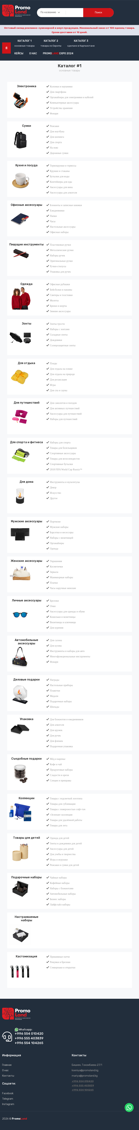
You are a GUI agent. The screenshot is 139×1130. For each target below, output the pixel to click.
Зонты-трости (57, 324)
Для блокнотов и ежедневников (66, 719)
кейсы (18, 53)
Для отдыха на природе (62, 374)
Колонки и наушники (61, 86)
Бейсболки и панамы (61, 289)
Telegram (7, 1098)
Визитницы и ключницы (63, 622)
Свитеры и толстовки (61, 295)
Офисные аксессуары (26, 205)
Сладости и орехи (59, 775)
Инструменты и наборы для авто (67, 651)
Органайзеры (57, 543)
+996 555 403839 (83, 1085)
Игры (53, 385)
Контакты (8, 1075)
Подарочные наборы (61, 701)
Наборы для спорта (60, 442)
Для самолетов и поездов (63, 403)
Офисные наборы (59, 232)
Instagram (8, 1104)
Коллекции (26, 798)
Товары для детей (26, 837)
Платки (54, 582)
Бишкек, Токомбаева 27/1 (87, 1065)
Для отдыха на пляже (61, 368)
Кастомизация (26, 956)
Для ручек (55, 735)
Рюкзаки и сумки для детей (64, 865)
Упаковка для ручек (60, 271)
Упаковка (26, 719)
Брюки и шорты (58, 306)
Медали (54, 696)
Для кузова (56, 645)
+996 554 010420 (83, 1081)
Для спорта (56, 142)
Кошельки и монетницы (62, 617)
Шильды (54, 707)
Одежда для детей (59, 838)
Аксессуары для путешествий (66, 413)
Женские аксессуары (26, 561)
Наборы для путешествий (63, 419)
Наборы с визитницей (61, 538)
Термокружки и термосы (63, 165)
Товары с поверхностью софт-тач (67, 809)
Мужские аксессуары (26, 521)
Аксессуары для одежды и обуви (67, 611)
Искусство (55, 493)
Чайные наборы (58, 877)
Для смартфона (58, 92)
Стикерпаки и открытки (62, 967)
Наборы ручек (57, 255)
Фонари (54, 113)
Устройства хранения (61, 108)
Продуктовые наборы (61, 769)
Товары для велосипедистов (65, 458)
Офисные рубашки (60, 284)
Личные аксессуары (26, 600)
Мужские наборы (59, 527)
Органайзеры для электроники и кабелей (71, 97)
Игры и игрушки (59, 859)
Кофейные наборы (59, 883)
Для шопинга (57, 137)
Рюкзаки (54, 126)
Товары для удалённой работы (66, 820)
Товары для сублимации (63, 804)
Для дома (26, 481)
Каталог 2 (51, 40)
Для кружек (56, 730)
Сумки (26, 125)
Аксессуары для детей (62, 849)
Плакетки (55, 690)
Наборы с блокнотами (61, 888)
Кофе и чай (56, 764)
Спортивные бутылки (61, 464)
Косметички (56, 566)
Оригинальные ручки (61, 261)
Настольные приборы (61, 685)
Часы (52, 221)
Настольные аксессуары (63, 226)
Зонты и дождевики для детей (66, 843)
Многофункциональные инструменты (70, 656)
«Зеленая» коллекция (61, 814)
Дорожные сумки (59, 153)
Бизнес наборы (58, 899)
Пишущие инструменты (26, 244)
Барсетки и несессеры (61, 532)
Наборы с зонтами (59, 329)
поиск (98, 12)
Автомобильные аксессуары (26, 641)
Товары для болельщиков (63, 448)
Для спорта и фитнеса (26, 442)
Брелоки (54, 600)
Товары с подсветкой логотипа (66, 798)
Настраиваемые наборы (26, 918)
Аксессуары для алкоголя (63, 192)
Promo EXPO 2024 (58, 53)
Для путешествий (26, 402)
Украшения (56, 561)
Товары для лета (58, 825)
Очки (52, 606)
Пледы (53, 363)
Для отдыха (26, 363)
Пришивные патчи (60, 956)
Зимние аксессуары (60, 311)
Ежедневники (57, 210)
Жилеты (54, 300)
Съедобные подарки (26, 758)
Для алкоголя (57, 724)
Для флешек (56, 741)
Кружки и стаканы (60, 171)
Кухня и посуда (26, 165)
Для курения (56, 627)
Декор (53, 487)
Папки (53, 216)
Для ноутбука (57, 131)
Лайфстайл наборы (60, 904)
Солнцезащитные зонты (63, 345)
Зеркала (54, 572)
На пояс (54, 147)
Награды (54, 680)
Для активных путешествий (64, 408)
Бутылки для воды (59, 176)
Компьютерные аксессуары (64, 102)
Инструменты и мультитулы (65, 482)
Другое (53, 498)
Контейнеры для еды (61, 182)
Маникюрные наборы (61, 577)
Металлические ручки (62, 250)
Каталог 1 (25, 40)
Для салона (56, 640)
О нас (33, 53)
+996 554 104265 (83, 1089)
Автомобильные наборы (63, 893)
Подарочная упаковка (61, 746)
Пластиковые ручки (60, 244)
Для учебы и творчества (63, 854)
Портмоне (55, 521)
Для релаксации (58, 379)
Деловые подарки (26, 679)
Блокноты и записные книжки (66, 205)
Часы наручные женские (63, 588)
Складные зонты (59, 334)
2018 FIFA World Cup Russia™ (66, 469)
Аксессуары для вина (61, 187)
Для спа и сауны (58, 390)
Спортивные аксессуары (63, 453)
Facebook (7, 1093)
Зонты (26, 323)
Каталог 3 (81, 40)
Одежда (26, 284)
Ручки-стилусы (58, 266)
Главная (6, 1065)
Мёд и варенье (57, 759)
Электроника (26, 86)
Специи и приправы (60, 780)
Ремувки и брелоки (60, 962)
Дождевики (56, 340)
